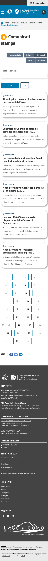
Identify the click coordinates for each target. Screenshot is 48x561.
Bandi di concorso (6, 467)
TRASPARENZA (9, 453)
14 (28, 301)
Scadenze (41, 60)
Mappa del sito (5, 486)
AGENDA (5, 447)
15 (38, 301)
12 (7, 301)
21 (17, 317)
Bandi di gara (5, 464)
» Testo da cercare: (9, 70)
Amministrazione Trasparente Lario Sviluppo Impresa (18, 473)
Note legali (4, 496)
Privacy (3, 489)
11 (36, 293)
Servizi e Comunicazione (31, 23)
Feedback (4, 502)
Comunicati (41, 55)
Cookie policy (5, 492)
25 (9, 325)
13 (17, 301)
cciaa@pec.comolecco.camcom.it (27, 405)
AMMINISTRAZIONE (9, 445)
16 (7, 309)
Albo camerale (5, 461)
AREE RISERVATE (10, 440)
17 (17, 309)
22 (28, 317)
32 (40, 333)
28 (40, 325)
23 (38, 317)
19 (38, 309)
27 (30, 325)
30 (18, 333)
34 (17, 341)
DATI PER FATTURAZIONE (14, 416)
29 (8, 333)
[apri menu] (2, 12)
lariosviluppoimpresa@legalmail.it (29, 408)
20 (7, 317)
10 (26, 293)
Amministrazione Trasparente (10, 458)
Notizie (28, 55)
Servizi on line (39, 2)
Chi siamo (15, 23)
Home (6, 23)
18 (28, 309)
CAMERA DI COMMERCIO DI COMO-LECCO (16, 420)
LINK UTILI (6, 482)
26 (19, 325)
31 (29, 333)
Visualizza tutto (15, 55)
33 (7, 341)
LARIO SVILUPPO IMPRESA (10, 431)
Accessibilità (5, 499)
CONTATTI (6, 386)
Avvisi (30, 60)
